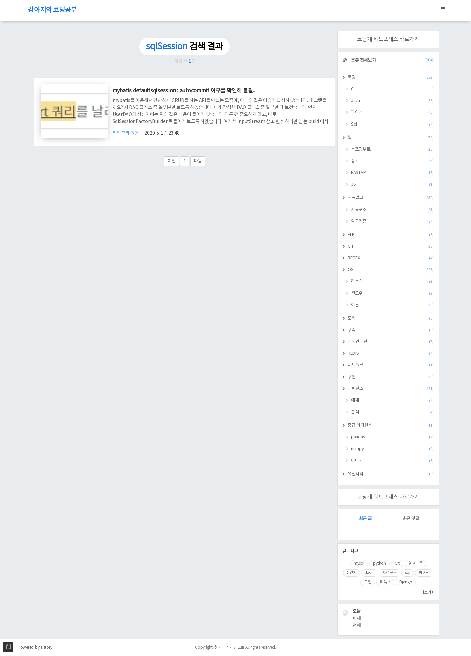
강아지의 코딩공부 (52, 10)
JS (392, 184)
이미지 (392, 461)
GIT (391, 246)
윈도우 (392, 293)
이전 (171, 161)
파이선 (392, 112)
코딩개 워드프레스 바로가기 (388, 39)
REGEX (391, 258)
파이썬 (424, 573)
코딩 (391, 77)
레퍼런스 (391, 389)
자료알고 (391, 198)
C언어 (351, 573)
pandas (392, 437)
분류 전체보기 (392, 60)
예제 (392, 400)
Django (405, 582)
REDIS (391, 353)
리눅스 (392, 281)
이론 (392, 305)
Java (392, 101)
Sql (392, 124)
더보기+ (427, 592)
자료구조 (392, 210)
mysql (359, 563)
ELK (391, 235)
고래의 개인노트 (231, 647)
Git (397, 563)
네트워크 (391, 365)
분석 (392, 412)
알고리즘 (392, 221)
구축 (391, 330)
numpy (392, 449)
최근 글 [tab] (365, 518)
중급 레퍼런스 (391, 425)
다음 (198, 161)
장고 (392, 161)
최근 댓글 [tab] (411, 518)
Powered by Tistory (35, 647)
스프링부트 (392, 149)
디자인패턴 (391, 342)
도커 (391, 318)
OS (391, 270)
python (379, 563)
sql (407, 573)
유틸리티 (391, 474)
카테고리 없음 (126, 133)
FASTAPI (392, 173)
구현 (391, 377)
